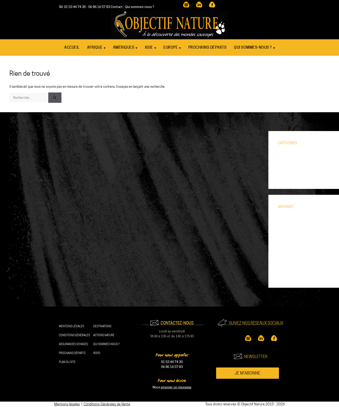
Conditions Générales (74, 335)
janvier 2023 (286, 247)
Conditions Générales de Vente (107, 404)
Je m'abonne (247, 373)
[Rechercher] (54, 97)
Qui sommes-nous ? (139, 7)
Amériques (125, 48)
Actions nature (103, 335)
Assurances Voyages (73, 344)
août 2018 (285, 275)
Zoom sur (284, 177)
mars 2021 (285, 261)
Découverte (286, 162)
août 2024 (285, 233)
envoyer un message (176, 387)
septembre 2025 (290, 219)
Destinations (102, 326)
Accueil (72, 47)
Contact (117, 7)
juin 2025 (284, 226)
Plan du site (67, 362)
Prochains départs (207, 47)
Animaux (284, 155)
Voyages (284, 170)
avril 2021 (285, 254)
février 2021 (287, 268)
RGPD (96, 353)
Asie (150, 48)
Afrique (96, 48)
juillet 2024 (286, 240)
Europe (172, 48)
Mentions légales (71, 326)
